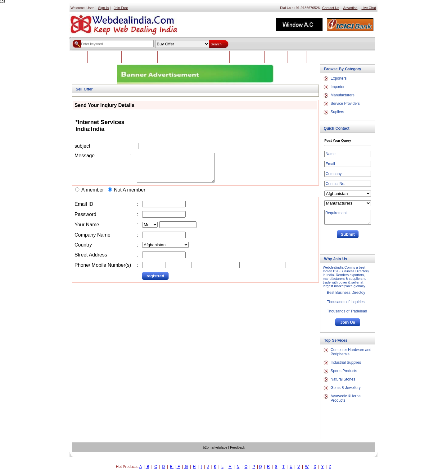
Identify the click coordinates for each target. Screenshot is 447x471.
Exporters (338, 78)
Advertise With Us (247, 57)
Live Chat (369, 8)
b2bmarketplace (215, 447)
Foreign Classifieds (139, 57)
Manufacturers (342, 95)
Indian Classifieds (104, 57)
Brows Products (173, 57)
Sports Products (344, 371)
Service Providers (345, 103)
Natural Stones (343, 379)
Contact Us (330, 8)
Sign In (103, 8)
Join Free (121, 8)
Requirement (347, 217)
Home (78, 57)
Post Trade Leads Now (209, 57)
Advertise (350, 8)
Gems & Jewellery (346, 388)
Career (296, 57)
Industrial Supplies (346, 362)
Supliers (337, 112)
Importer (338, 87)
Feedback (275, 57)
